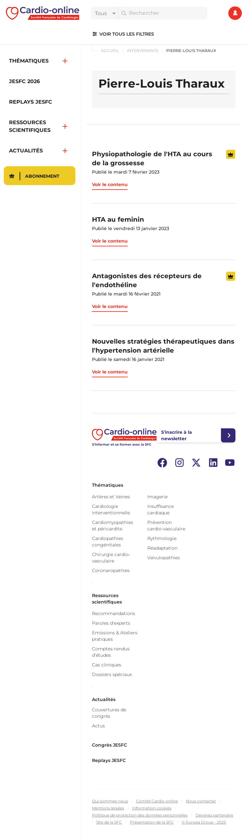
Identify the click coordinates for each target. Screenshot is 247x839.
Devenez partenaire (214, 815)
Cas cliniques (106, 665)
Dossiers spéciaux (112, 674)
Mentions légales (108, 808)
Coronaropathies (111, 570)
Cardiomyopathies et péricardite (112, 525)
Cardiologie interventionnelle (111, 509)
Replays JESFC (109, 760)
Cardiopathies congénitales (107, 541)
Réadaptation (162, 548)
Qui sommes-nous (110, 801)
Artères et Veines (111, 497)
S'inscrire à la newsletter (176, 435)
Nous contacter (201, 801)
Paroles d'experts (111, 623)
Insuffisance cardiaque (160, 509)
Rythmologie (162, 538)
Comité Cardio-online (157, 801)
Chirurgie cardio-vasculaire (111, 558)
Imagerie (157, 497)
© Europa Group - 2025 (204, 822)
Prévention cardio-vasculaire (166, 525)
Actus (98, 726)
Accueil (110, 50)
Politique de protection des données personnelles (140, 815)
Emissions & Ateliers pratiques (114, 636)
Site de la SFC (109, 822)
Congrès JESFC (109, 745)
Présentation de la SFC (152, 822)
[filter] (104, 13)
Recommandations (113, 613)
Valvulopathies (163, 558)
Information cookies (151, 808)
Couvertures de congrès (109, 713)
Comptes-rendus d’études (111, 652)
